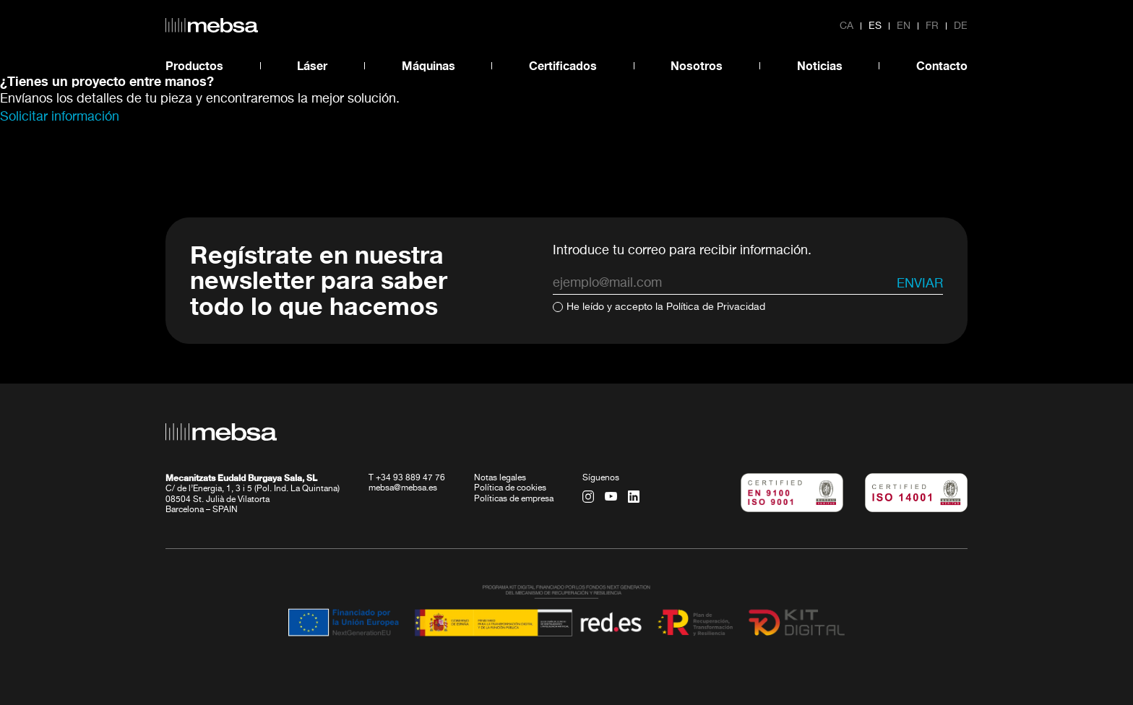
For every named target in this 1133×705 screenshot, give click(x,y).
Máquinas (428, 65)
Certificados (563, 65)
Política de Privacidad (715, 307)
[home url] (211, 25)
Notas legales (500, 478)
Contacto (942, 65)
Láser (312, 65)
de (961, 26)
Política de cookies (510, 488)
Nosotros (697, 65)
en (903, 26)
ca (846, 26)
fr (932, 26)
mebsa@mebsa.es (403, 488)
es (875, 26)
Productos (194, 65)
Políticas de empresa (513, 499)
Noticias (820, 65)
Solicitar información (59, 117)
